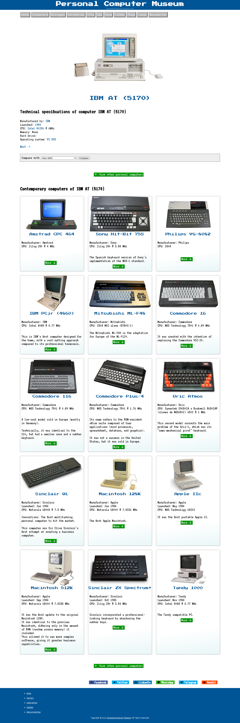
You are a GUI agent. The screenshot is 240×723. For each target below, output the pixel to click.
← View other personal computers (118, 174)
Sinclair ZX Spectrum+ (120, 587)
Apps (108, 14)
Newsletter (158, 14)
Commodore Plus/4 (120, 396)
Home (25, 14)
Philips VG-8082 (188, 234)
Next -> (25, 146)
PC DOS (51, 139)
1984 (38, 124)
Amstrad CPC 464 (52, 234)
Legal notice (32, 703)
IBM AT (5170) (120, 98)
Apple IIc (188, 493)
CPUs (90, 14)
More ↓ (50, 262)
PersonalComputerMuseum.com (120, 8)
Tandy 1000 (188, 587)
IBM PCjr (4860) (52, 313)
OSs (99, 14)
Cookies (30, 707)
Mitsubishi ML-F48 (120, 313)
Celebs (119, 14)
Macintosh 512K (52, 587)
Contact (30, 698)
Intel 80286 (36, 128)
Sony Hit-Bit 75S (120, 234)
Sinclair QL (52, 493)
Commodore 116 (52, 396)
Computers (40, 14)
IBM (48, 121)
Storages (58, 14)
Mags (131, 14)
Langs (142, 14)
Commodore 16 (188, 313)
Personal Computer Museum (120, 4)
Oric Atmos (188, 396)
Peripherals (76, 14)
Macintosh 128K (120, 493)
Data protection (34, 712)
